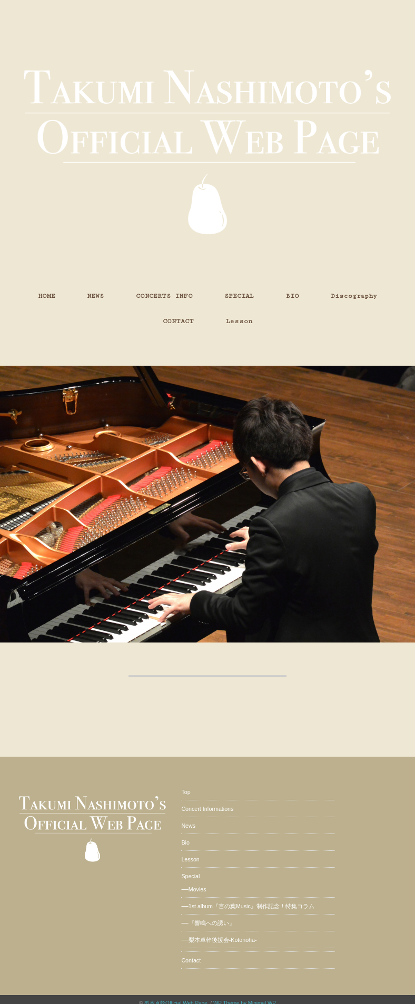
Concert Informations (207, 809)
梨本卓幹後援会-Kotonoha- (223, 940)
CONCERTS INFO (164, 296)
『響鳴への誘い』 (212, 923)
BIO (292, 296)
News (188, 825)
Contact (191, 960)
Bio (185, 842)
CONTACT (178, 321)
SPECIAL (239, 296)
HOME (46, 296)
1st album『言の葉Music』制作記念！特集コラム (251, 906)
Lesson (239, 321)
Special (190, 876)
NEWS (95, 296)
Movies (197, 889)
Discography (354, 296)
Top (185, 792)
